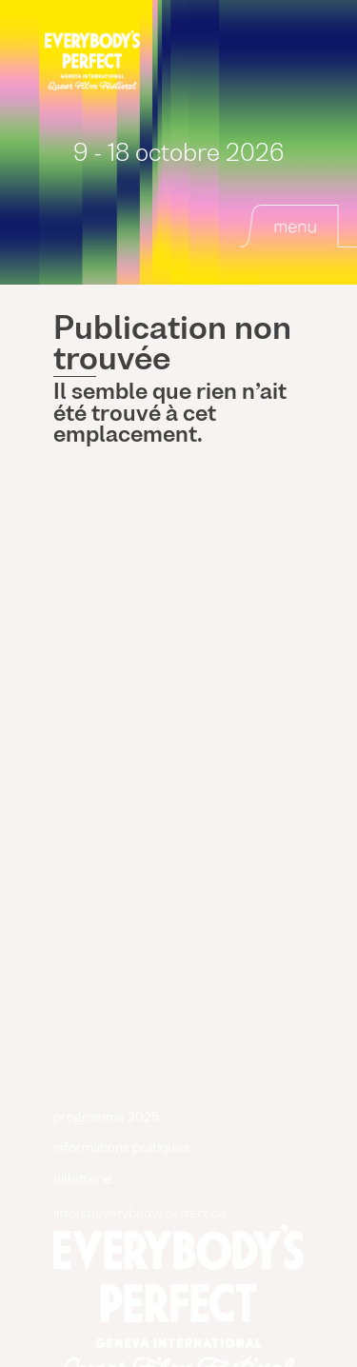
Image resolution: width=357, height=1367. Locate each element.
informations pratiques (121, 1148)
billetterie (82, 1180)
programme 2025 (106, 1118)
